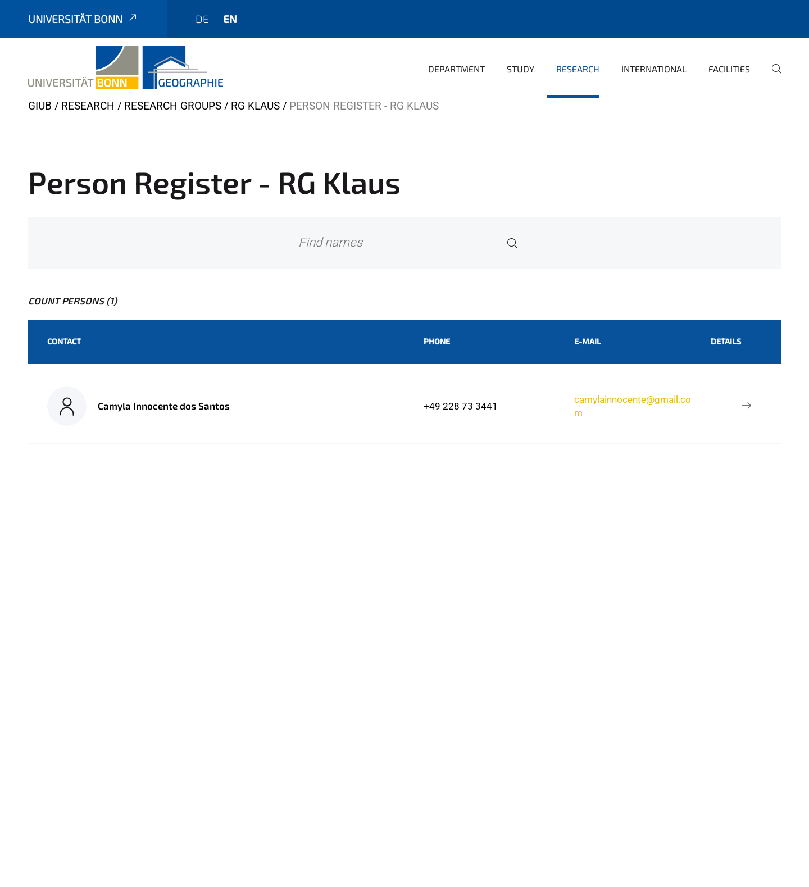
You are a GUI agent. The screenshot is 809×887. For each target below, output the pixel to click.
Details (726, 341)
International (654, 68)
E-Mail (587, 341)
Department (456, 68)
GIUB (40, 105)
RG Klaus (255, 105)
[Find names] (404, 243)
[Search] (512, 243)
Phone (437, 341)
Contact (64, 341)
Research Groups (172, 105)
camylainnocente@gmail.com (632, 406)
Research (577, 68)
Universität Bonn (83, 18)
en (230, 18)
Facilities (729, 68)
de (202, 18)
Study (520, 68)
